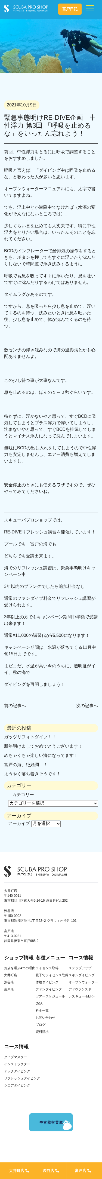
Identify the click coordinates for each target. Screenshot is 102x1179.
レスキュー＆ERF (82, 996)
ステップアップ (80, 968)
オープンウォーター (83, 982)
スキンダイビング (82, 975)
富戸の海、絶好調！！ (26, 764)
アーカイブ (19, 823)
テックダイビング (17, 1071)
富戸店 (83, 1170)
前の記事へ (15, 705)
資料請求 (42, 1032)
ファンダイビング (49, 989)
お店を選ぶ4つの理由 (19, 968)
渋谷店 (51, 1170)
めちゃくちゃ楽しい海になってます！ (41, 755)
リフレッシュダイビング (22, 1078)
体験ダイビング (47, 982)
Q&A (39, 1003)
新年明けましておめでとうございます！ (43, 746)
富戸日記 (70, 9)
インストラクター (17, 1064)
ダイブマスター (15, 1057)
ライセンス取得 (47, 968)
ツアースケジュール (50, 996)
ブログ (40, 1025)
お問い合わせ (45, 1018)
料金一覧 (42, 1010)
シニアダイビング (17, 1085)
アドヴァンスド (80, 989)
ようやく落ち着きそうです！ (32, 774)
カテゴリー (23, 794)
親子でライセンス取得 (52, 975)
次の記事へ (87, 705)
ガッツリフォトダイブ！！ (30, 737)
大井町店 (19, 1170)
